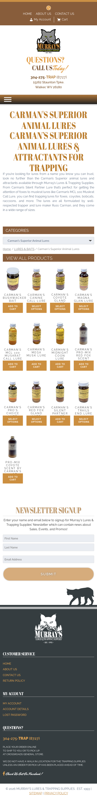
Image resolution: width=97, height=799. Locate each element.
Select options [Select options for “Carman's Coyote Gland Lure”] (60, 307)
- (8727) (49, 77)
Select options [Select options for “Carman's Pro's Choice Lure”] (12, 420)
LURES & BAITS (24, 249)
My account (12, 703)
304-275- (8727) (21, 738)
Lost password (15, 715)
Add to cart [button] (13, 307)
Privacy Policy (56, 793)
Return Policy (14, 680)
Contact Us (64, 14)
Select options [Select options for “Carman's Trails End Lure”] (83, 420)
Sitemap (35, 793)
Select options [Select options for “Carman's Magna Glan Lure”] (83, 307)
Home (27, 14)
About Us (43, 14)
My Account (40, 20)
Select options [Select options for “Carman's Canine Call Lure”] (36, 307)
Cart (62, 20)
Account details (16, 709)
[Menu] (7, 99)
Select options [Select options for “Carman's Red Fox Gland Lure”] (36, 420)
